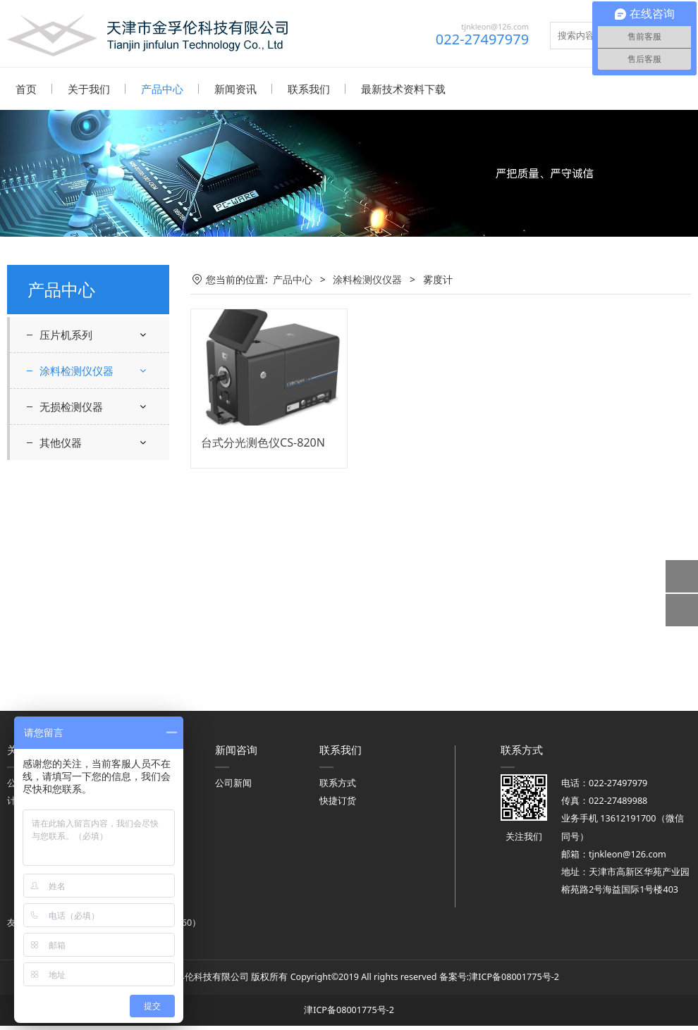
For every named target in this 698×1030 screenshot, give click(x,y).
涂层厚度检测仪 (85, 574)
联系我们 (309, 89)
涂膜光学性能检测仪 (95, 404)
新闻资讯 (235, 89)
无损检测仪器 (71, 633)
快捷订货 (337, 805)
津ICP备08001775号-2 (514, 981)
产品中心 (162, 89)
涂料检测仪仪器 (76, 370)
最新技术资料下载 (403, 89)
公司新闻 (233, 787)
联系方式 (337, 787)
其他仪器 (60, 669)
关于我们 (89, 89)
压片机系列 (65, 334)
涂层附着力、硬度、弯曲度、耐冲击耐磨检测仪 (95, 489)
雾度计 (65, 599)
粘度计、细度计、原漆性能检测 (95, 437)
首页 (26, 89)
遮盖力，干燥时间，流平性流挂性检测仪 (95, 540)
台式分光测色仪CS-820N (263, 441)
